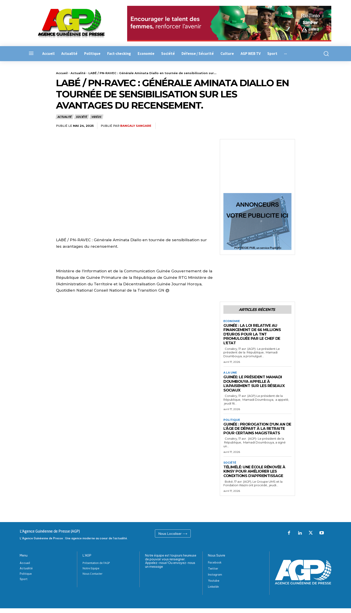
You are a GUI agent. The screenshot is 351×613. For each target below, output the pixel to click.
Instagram (215, 579)
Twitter (213, 573)
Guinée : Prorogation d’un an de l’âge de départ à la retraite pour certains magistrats (255, 431)
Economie (231, 321)
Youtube (213, 585)
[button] (323, 53)
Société (82, 116)
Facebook (215, 567)
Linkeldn (213, 591)
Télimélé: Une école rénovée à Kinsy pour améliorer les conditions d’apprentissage (256, 475)
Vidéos (96, 116)
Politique (231, 420)
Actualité (78, 73)
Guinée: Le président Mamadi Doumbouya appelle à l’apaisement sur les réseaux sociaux (254, 384)
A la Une (230, 372)
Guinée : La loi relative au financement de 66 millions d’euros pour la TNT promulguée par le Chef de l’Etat (253, 334)
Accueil (62, 73)
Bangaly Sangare (135, 125)
